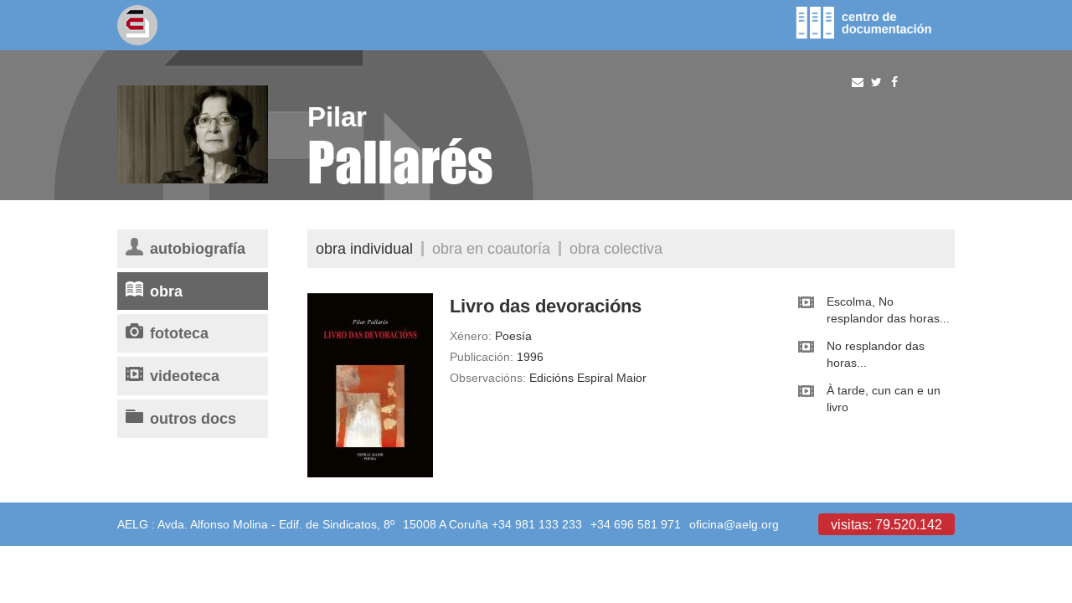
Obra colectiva (616, 248)
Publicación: (481, 356)
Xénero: (471, 336)
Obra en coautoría (491, 248)
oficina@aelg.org (734, 524)
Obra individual (364, 248)
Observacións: (488, 377)
